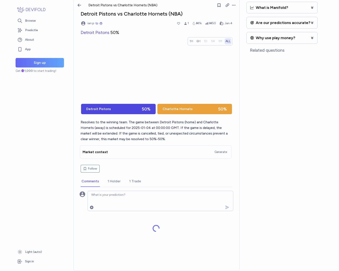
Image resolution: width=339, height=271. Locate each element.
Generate (220, 152)
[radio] (191, 41)
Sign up (40, 63)
